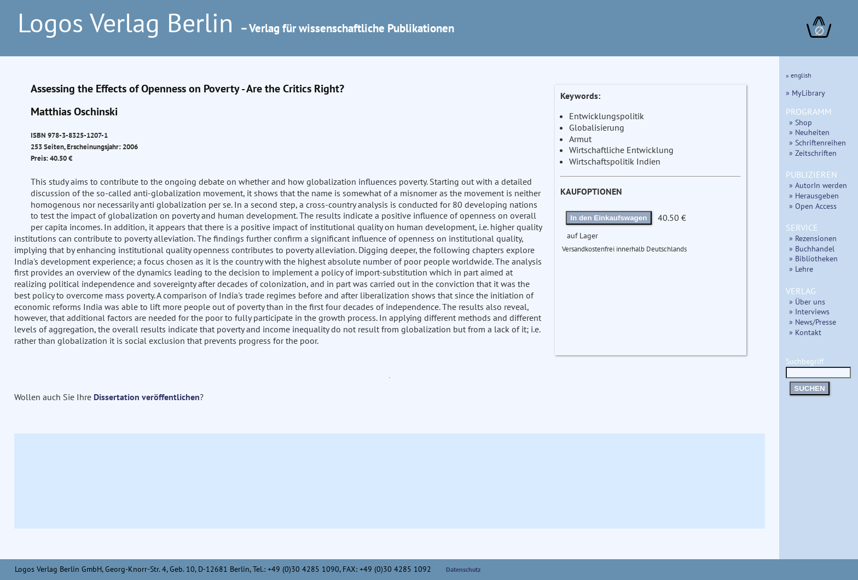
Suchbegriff (818, 366)
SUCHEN (809, 388)
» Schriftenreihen (817, 142)
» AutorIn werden (818, 185)
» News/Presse (812, 322)
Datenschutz (463, 569)
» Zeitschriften (813, 153)
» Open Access (813, 206)
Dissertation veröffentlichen (147, 396)
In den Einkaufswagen (608, 218)
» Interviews (809, 311)
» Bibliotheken (813, 258)
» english (798, 75)
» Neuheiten (809, 132)
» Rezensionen (813, 238)
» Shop (800, 122)
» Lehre (801, 268)
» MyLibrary (805, 92)
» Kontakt (805, 332)
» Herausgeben (814, 195)
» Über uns (807, 301)
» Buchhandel (811, 248)
